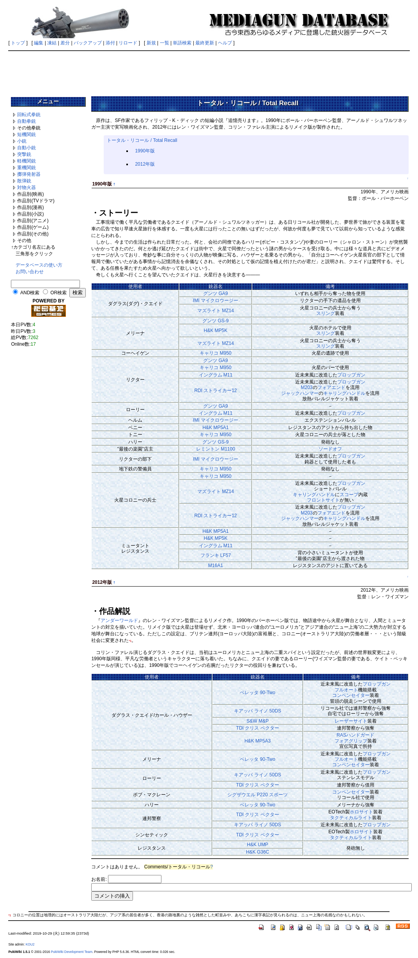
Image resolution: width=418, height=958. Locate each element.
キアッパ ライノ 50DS (257, 711)
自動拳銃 (26, 121)
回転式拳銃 (29, 114)
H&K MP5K (216, 330)
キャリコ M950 (215, 353)
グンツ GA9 (215, 293)
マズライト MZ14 (215, 310)
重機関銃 (26, 167)
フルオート (346, 690)
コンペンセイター (351, 695)
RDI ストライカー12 (215, 390)
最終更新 (204, 43)
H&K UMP (257, 844)
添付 (110, 43)
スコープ (349, 494)
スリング (325, 313)
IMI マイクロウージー (215, 300)
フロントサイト (323, 500)
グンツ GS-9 (215, 320)
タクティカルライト (351, 817)
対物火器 (26, 187)
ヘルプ (225, 43)
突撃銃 (24, 154)
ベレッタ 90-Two (257, 692)
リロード (128, 43)
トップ (18, 43)
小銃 (22, 141)
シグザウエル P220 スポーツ (257, 794)
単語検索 (182, 43)
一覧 (164, 43)
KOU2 (30, 944)
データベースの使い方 (39, 265)
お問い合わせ (30, 271)
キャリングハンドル (344, 393)
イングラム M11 (216, 375)
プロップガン (351, 375)
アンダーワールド (119, 620)
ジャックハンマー (300, 393)
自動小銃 (26, 147)
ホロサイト (361, 812)
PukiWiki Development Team (71, 952)
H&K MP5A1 (215, 427)
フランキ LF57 (215, 555)
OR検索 (58, 292)
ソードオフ (330, 449)
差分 (65, 43)
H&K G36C (257, 852)
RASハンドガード (355, 735)
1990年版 (145, 151)
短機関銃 (26, 134)
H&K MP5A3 (257, 741)
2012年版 (145, 164)
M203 (307, 387)
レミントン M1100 (215, 449)
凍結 (52, 43)
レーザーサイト (351, 721)
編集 (38, 43)
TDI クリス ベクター (257, 728)
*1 (130, 641)
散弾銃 (24, 181)
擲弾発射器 (29, 174)
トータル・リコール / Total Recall (142, 140)
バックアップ (88, 43)
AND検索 (29, 292)
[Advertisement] (209, 70)
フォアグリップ (351, 741)
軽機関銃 (26, 161)
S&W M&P (257, 721)
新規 (151, 43)
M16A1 (215, 565)
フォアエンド (331, 387)
